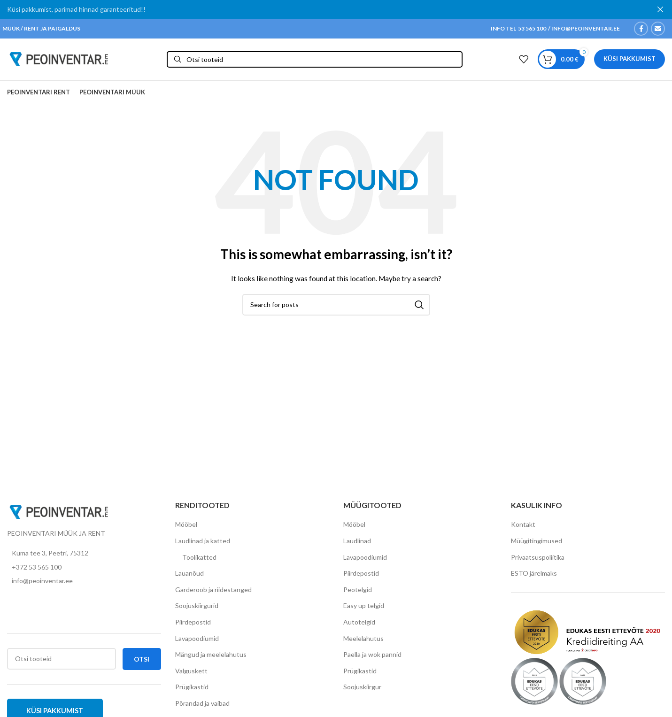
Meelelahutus (363, 645)
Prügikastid (192, 694)
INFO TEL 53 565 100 (518, 28)
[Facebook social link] (641, 29)
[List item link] (84, 574)
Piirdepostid (193, 629)
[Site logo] (58, 62)
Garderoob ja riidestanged (213, 597)
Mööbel (186, 532)
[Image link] (58, 518)
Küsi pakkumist (629, 62)
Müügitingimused (536, 548)
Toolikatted (199, 564)
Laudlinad (357, 548)
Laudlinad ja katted (202, 548)
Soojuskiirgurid (196, 613)
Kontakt (523, 532)
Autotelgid (359, 629)
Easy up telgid (363, 613)
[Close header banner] (660, 9)
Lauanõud (189, 581)
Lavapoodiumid (197, 645)
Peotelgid (357, 597)
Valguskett (191, 678)
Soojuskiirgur (362, 694)
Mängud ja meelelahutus (211, 662)
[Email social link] (658, 29)
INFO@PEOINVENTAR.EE (585, 28)
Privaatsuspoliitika (537, 564)
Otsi (141, 666)
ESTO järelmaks (534, 581)
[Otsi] (315, 62)
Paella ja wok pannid (372, 662)
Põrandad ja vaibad (202, 710)
